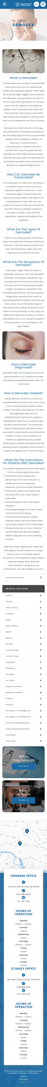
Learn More (23, 766)
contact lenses (12, 650)
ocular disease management (18, 723)
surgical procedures (14, 686)
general (9, 595)
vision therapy (12, 607)
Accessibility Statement (16, 1073)
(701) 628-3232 (23, 987)
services (9, 638)
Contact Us (23, 800)
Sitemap (23, 1076)
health (8, 620)
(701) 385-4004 (23, 894)
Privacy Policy (33, 1073)
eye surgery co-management (18, 710)
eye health (10, 674)
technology (10, 735)
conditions (10, 613)
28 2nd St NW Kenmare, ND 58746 (23, 886)
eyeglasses (10, 662)
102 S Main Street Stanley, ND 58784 (23, 979)
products (9, 698)
